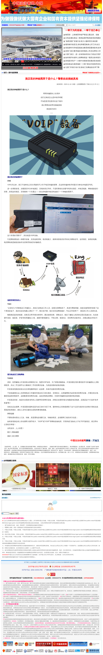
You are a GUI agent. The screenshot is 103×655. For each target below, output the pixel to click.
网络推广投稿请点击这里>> (91, 72)
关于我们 (26, 562)
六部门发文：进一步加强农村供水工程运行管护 (83, 54)
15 (59, 61)
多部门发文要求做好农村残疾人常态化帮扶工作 (83, 51)
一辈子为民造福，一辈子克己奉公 (82, 30)
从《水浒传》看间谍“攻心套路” (12, 64)
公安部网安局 (81, 84)
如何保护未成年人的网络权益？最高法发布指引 (83, 57)
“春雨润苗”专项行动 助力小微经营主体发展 (81, 41)
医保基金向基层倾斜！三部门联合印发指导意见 (83, 64)
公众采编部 (33, 562)
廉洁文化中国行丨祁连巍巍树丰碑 (34, 64)
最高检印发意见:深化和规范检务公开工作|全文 (82, 44)
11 (48, 61)
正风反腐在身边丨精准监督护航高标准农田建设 (83, 38)
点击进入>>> (40, 25)
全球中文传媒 (18, 6)
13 (54, 61)
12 (51, 61)
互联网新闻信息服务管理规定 (34, 525)
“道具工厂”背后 (52, 489)
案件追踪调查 (13, 72)
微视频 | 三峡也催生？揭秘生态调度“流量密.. (60, 64)
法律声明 (40, 562)
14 (56, 61)
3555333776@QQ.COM (16, 25)
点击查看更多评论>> (96, 497)
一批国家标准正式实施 (18, 489)
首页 (5, 72)
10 (45, 61)
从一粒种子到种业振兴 (86, 489)
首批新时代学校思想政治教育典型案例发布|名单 (83, 48)
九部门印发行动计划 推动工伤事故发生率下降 (82, 67)
